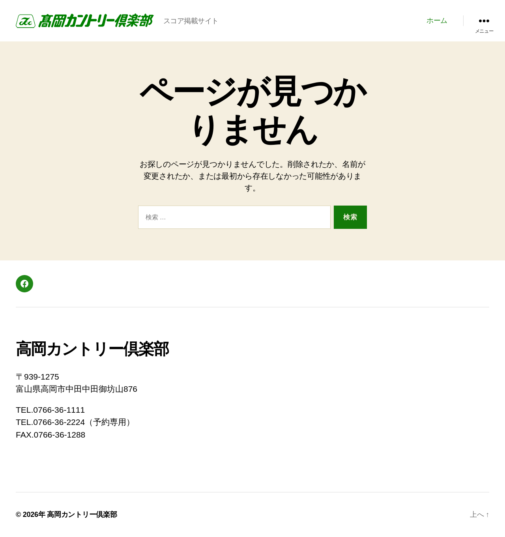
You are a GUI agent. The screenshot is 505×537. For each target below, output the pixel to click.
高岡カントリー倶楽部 (82, 514)
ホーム (436, 20)
